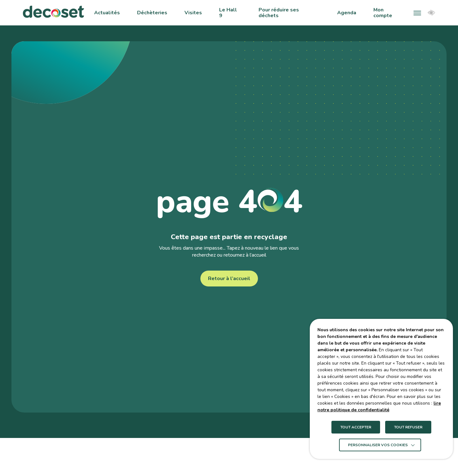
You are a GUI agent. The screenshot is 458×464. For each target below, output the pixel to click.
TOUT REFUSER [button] (408, 427)
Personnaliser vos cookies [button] (378, 444)
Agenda (346, 13)
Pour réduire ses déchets (279, 13)
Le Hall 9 (228, 13)
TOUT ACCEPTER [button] (355, 427)
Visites (193, 13)
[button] (417, 13)
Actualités (107, 13)
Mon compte (382, 13)
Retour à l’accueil (229, 278)
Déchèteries (152, 13)
